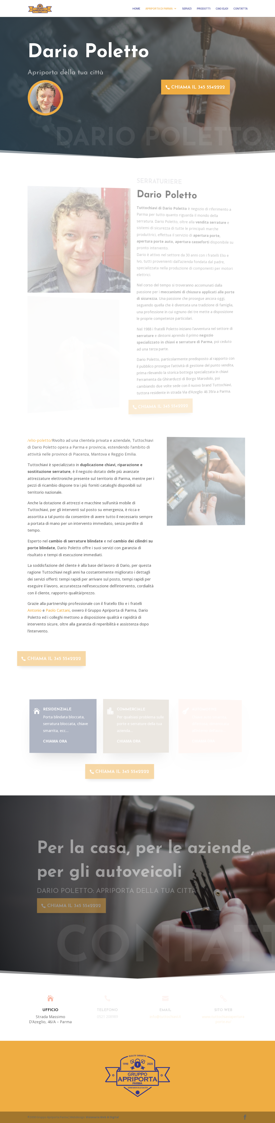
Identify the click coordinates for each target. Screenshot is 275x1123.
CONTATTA (240, 9)
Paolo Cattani (58, 610)
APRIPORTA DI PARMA (159, 9)
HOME (136, 9)
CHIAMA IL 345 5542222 (194, 87)
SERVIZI (187, 9)
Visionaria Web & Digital (102, 1117)
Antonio (34, 610)
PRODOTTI (203, 9)
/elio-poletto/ (40, 440)
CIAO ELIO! (222, 9)
